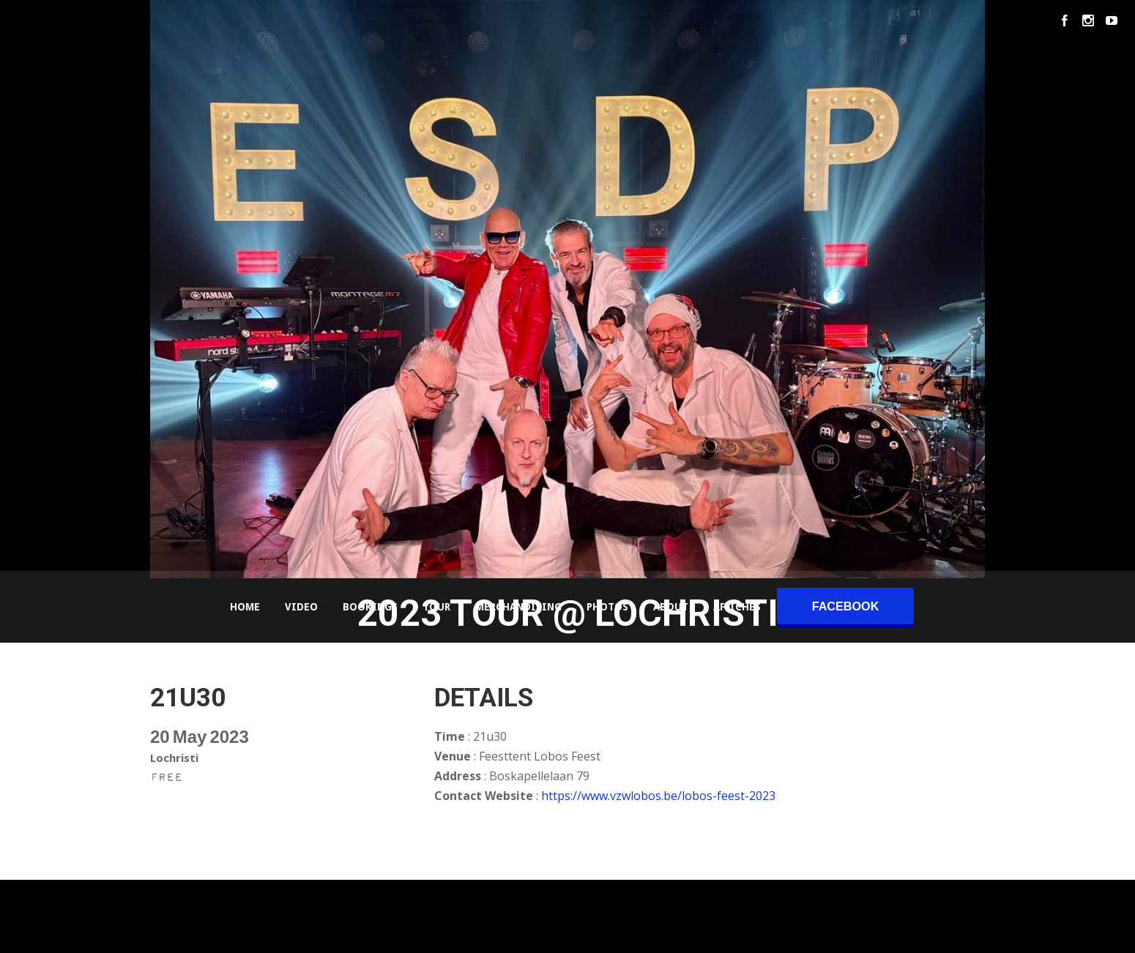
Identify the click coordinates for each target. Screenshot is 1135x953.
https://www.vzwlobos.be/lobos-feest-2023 (658, 796)
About (670, 607)
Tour (436, 607)
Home (245, 607)
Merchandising (518, 607)
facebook (845, 606)
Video (301, 607)
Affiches (737, 607)
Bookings (370, 607)
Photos (607, 607)
